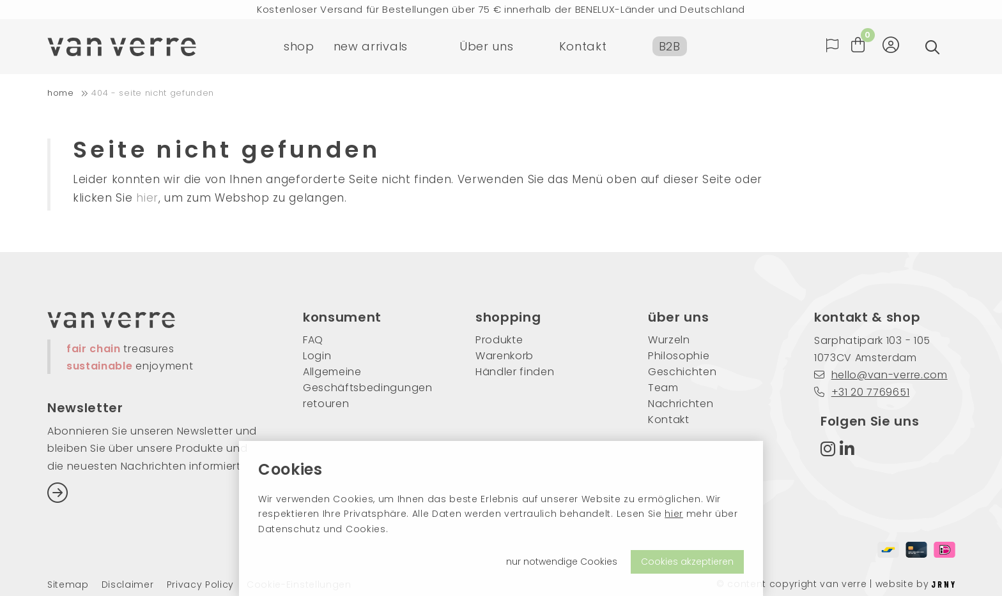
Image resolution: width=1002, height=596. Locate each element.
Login (317, 355)
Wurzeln (669, 339)
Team (663, 387)
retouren (326, 403)
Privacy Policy (201, 585)
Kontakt (583, 48)
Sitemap (68, 585)
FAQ (313, 339)
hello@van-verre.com (881, 375)
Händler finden (515, 371)
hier (674, 513)
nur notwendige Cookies (561, 561)
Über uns (486, 48)
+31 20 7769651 (861, 392)
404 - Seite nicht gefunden (152, 93)
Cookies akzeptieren (687, 561)
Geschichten (682, 371)
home (60, 93)
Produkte (499, 339)
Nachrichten (680, 403)
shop (299, 48)
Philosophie (678, 355)
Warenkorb (504, 355)
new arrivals (371, 48)
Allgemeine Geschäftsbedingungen (368, 379)
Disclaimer (128, 585)
